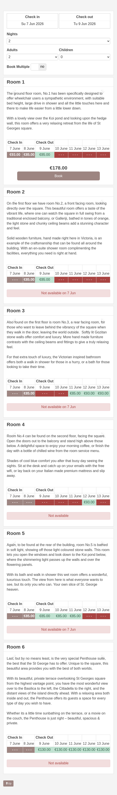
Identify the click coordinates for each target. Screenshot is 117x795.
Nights (12, 34)
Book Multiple (18, 67)
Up (8, 783)
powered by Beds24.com (97, 790)
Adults (12, 50)
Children (66, 50)
